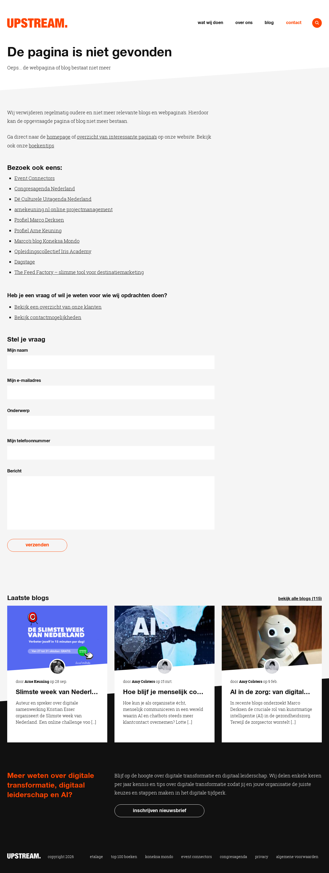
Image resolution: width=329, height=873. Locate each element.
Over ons (244, 23)
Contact (294, 23)
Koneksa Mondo (159, 857)
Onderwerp (18, 411)
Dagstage (24, 262)
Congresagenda (233, 857)
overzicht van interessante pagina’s (117, 137)
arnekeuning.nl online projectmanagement (63, 209)
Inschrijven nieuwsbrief (159, 810)
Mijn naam (17, 350)
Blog (269, 23)
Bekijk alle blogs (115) (300, 599)
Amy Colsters (143, 681)
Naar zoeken (317, 23)
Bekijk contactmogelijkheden (47, 317)
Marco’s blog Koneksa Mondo (47, 241)
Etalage (96, 857)
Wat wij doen (210, 23)
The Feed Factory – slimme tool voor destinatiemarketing (79, 272)
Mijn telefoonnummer (28, 441)
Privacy (261, 857)
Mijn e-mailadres (24, 380)
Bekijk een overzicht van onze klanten (58, 307)
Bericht (14, 471)
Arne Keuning (37, 681)
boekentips (41, 145)
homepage (58, 137)
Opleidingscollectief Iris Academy (52, 251)
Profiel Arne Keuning (38, 230)
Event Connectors (34, 178)
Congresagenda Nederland (44, 188)
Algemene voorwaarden (297, 857)
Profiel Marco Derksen (39, 220)
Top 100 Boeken (124, 857)
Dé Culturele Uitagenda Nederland (53, 199)
